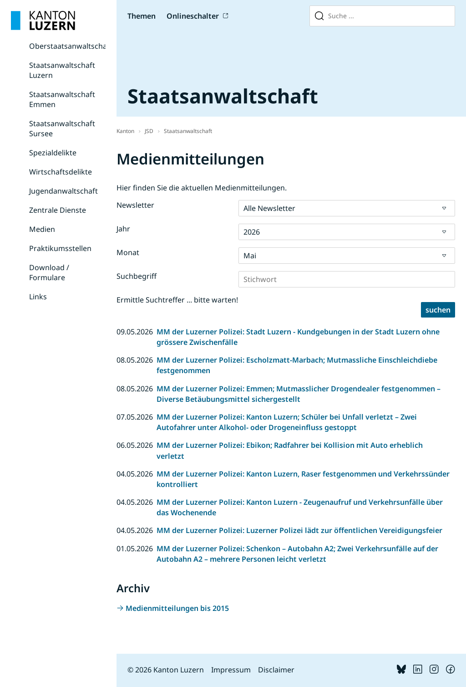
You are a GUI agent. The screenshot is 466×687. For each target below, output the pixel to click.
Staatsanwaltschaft (188, 131)
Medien (42, 229)
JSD (149, 131)
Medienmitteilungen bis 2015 (177, 608)
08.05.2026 (134, 360)
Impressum (231, 670)
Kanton (125, 131)
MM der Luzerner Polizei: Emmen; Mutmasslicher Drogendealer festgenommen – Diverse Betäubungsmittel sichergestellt (299, 394)
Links (38, 297)
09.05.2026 (134, 332)
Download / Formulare (49, 272)
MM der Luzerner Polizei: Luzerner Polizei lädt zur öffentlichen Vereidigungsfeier (299, 530)
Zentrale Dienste (57, 210)
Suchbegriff (136, 276)
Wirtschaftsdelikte (60, 172)
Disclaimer (276, 670)
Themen (141, 16)
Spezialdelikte (52, 153)
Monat (127, 252)
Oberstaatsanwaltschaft (70, 46)
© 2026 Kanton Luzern (165, 670)
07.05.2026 (134, 417)
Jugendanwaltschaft (63, 191)
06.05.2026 (134, 445)
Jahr (123, 229)
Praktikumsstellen (60, 248)
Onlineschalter (193, 16)
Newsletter (135, 205)
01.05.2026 (134, 548)
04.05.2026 (134, 474)
